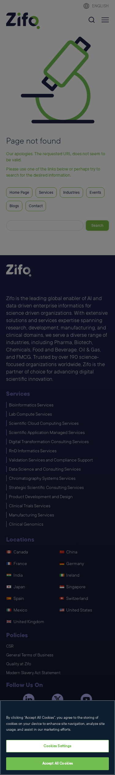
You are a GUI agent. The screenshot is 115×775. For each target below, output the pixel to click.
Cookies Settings (57, 746)
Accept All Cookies (57, 764)
